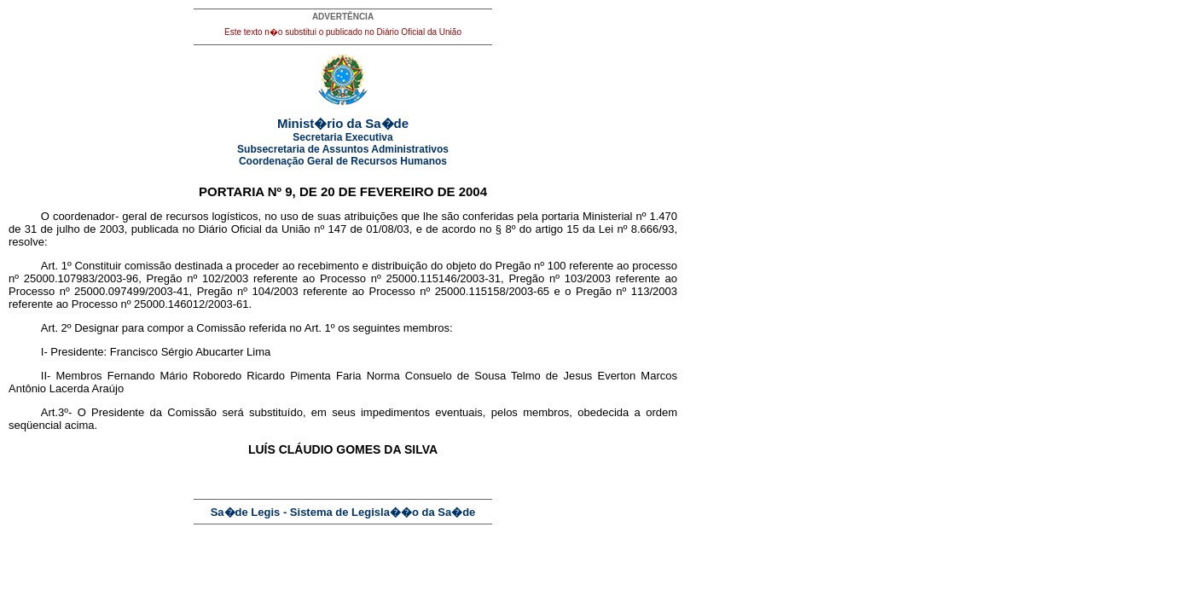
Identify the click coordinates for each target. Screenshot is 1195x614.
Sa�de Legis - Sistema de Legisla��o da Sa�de (343, 512)
